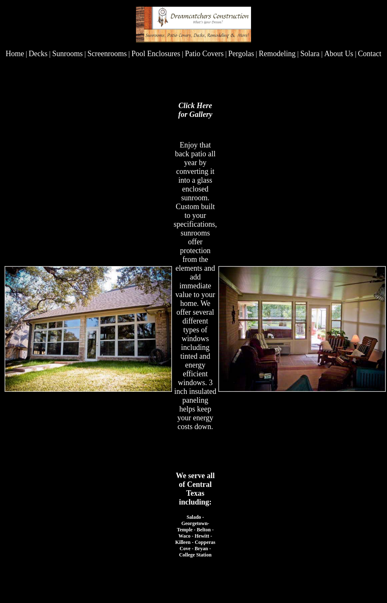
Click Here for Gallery (195, 110)
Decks (38, 53)
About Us (339, 53)
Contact (370, 53)
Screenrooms (107, 53)
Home (14, 53)
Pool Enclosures (155, 53)
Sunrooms (67, 53)
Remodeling (277, 53)
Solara (310, 53)
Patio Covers (204, 53)
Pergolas (241, 53)
